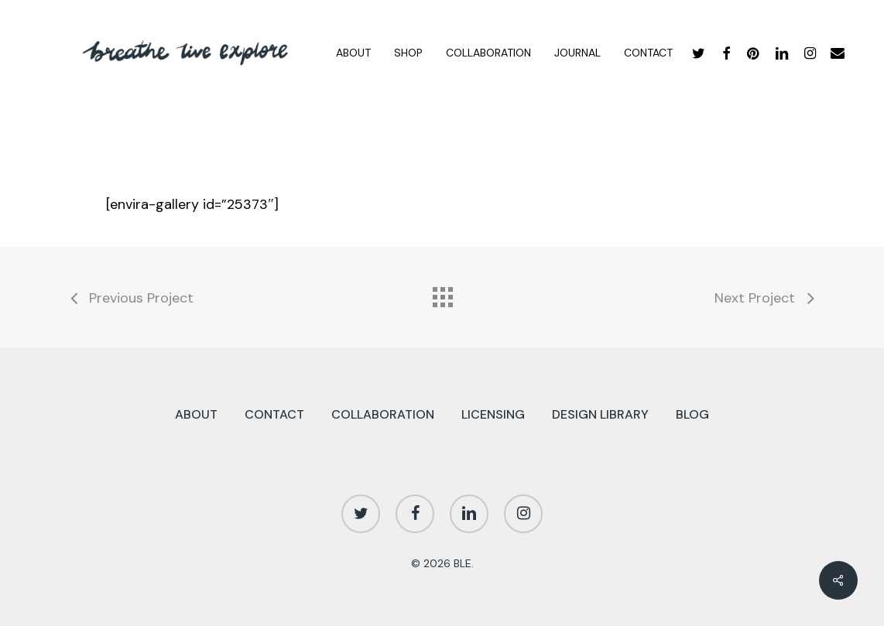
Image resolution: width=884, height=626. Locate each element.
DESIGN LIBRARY (600, 414)
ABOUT (196, 414)
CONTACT (274, 414)
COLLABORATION (382, 414)
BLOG (692, 414)
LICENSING (493, 414)
